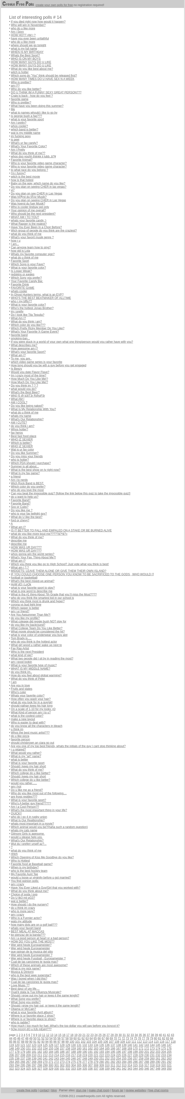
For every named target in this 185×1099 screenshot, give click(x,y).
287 (141, 1062)
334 (79, 1068)
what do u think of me (24, 257)
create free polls (27, 1090)
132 (84, 1045)
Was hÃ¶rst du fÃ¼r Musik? (28, 197)
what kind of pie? (22, 655)
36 (144, 1035)
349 (163, 1068)
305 (79, 1065)
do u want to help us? (24, 496)
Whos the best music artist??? (30, 732)
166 (113, 1048)
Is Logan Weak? (21, 271)
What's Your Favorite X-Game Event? (35, 331)
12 (47, 1035)
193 (101, 1052)
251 (101, 1058)
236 (17, 1058)
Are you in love (20, 685)
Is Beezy (16, 368)
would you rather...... (24, 783)
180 (28, 1052)
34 (136, 1035)
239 (34, 1058)
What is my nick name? (26, 968)
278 (90, 1062)
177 (11, 1052)
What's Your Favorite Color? (29, 146)
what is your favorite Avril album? (32, 1012)
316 (141, 1065)
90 (30, 1041)
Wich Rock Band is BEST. (27, 483)
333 (73, 1068)
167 (118, 1048)
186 (62, 1052)
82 (163, 1038)
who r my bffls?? (21, 301)
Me (13, 109)
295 (22, 1065)
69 (111, 1038)
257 (135, 1058)
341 (118, 1068)
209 (28, 1055)
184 (50, 1052)
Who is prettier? (21, 82)
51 (38, 1038)
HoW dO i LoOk (21, 584)
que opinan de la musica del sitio (32, 951)
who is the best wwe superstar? (31, 975)
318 (152, 1065)
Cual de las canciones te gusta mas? (34, 961)
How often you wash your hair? (31, 699)
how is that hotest (22, 180)
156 (56, 1048)
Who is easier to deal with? (28, 722)
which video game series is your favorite (36, 362)
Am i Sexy (17, 31)
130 (73, 1045)
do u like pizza (20, 736)
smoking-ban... (20, 338)
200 (141, 1052)
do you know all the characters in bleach (36, 726)
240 (39, 1058)
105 (100, 1041)
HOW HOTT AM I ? (23, 35)
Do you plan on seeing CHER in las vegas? (38, 186)
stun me (81, 1090)
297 (34, 1065)
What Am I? (18, 318)
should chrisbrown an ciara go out (32, 742)
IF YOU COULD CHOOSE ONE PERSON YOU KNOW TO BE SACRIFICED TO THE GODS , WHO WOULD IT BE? (85, 574)
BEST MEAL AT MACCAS (27, 931)
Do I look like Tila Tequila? (27, 315)
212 (45, 1055)
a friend (15, 476)
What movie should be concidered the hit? (38, 631)
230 (146, 1055)
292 (169, 1062)
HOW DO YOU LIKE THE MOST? (32, 941)
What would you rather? (26, 753)
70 (115, 1038)
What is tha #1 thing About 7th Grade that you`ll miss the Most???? (54, 594)
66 (99, 1038)
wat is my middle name (25, 133)
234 (169, 1055)
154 (45, 1048)
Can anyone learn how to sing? (31, 247)
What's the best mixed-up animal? (32, 581)
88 (22, 1041)
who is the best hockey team (29, 871)
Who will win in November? (28, 25)
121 (22, 1045)
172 (146, 1048)
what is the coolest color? (27, 716)
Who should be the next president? (33, 213)
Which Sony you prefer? (26, 277)
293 (11, 1065)
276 (79, 1062)
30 (120, 1035)
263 (169, 1058)
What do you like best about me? (32, 69)
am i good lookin (21, 662)
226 (124, 1055)
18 (71, 1035)
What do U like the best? (26, 517)
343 (129, 1068)
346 (146, 1068)
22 (88, 1035)
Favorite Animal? (21, 160)
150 (22, 1048)
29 (116, 1035)
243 (56, 1058)
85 (10, 1041)
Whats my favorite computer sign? (32, 254)
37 (148, 1035)
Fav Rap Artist (20, 648)
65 (95, 1038)
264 (11, 1062)
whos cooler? (19, 126)
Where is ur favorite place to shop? (33, 1019)
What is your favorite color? (28, 267)
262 (163, 1058)
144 (152, 1045)
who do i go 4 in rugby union (29, 817)
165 (107, 1048)
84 (171, 1038)
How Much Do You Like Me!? (29, 379)
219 (84, 1055)
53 (46, 1038)
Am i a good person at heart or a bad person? (40, 938)
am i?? (15, 85)
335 (84, 1068)
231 (152, 1055)
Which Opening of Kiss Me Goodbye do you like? (42, 857)
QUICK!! (16, 813)
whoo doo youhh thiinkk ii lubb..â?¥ (33, 156)
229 (141, 1055)
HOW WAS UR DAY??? (26, 547)
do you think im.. (21, 672)
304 (73, 1065)
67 (103, 1038)
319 (158, 1065)
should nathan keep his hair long (32, 705)
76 (139, 1038)
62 (83, 1038)
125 (45, 1045)
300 (50, 1065)
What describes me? (24, 345)
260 (152, 1058)
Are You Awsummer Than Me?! (31, 614)
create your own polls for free (54, 5)
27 (108, 1035)
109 (122, 1041)
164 (101, 1048)
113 (145, 1041)
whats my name (21, 416)
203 (158, 1052)
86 (14, 1041)
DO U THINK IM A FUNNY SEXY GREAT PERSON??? (46, 92)
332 (68, 1068)
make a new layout (23, 719)
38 (152, 1035)
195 (113, 1052)
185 (56, 1052)
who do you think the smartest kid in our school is (42, 598)
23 (91, 1035)
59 (71, 1038)
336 (90, 1068)
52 (42, 1038)
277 (84, 1062)
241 (45, 1058)
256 (129, 1058)
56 (58, 1038)
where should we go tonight (28, 45)
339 (107, 1068)
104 (94, 1041)
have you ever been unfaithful (30, 38)
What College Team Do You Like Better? (36, 628)
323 (17, 1068)
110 (128, 1041)
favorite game (19, 99)
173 (152, 1048)
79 (151, 1038)
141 (135, 1045)
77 (143, 1038)
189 (79, 1052)
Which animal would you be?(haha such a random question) (49, 827)
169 (129, 1048)
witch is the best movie (25, 176)
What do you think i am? (26, 321)
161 (84, 1048)
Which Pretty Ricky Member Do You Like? (37, 328)
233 (163, 1055)
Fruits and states (21, 689)
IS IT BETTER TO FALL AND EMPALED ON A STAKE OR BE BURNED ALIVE (61, 530)
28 (112, 1035)
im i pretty (17, 311)
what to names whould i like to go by (34, 112)
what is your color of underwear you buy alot (39, 635)
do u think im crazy (23, 908)
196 (118, 1052)
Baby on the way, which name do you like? (38, 183)
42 (168, 1035)
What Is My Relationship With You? (33, 409)
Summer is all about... (25, 466)
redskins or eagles (22, 274)
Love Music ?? (20, 985)
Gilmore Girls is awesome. (28, 833)
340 (113, 1068)
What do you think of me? (27, 537)
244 (62, 1058)
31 (124, 1035)
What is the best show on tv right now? (35, 470)
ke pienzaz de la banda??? (28, 935)
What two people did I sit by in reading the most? (42, 658)
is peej (15, 139)
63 (87, 1038)
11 (43, 1035)
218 (79, 1055)
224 (113, 1055)
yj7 (12, 190)
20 (79, 1035)
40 (160, 1035)
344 (135, 1068)
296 (28, 1065)
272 (56, 1062)
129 (68, 1045)
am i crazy (17, 884)
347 (152, 1068)
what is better (19, 759)
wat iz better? (19, 901)
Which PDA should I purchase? (31, 463)
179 (22, 1052)
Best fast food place (23, 436)
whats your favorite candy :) (28, 220)
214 (56, 1055)
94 (46, 1041)
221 (95, 1055)
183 (45, 1052)
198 (129, 1052)
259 (146, 1058)
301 (56, 1065)
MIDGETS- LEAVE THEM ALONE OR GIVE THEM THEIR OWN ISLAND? (58, 571)
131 (79, 1045)
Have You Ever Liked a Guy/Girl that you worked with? (45, 887)
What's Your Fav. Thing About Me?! (33, 557)
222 (101, 1055)
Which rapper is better (25, 608)
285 (129, 1062)
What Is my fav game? (25, 473)
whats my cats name (24, 830)
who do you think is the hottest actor (34, 641)
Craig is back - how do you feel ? (32, 95)
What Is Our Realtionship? (28, 820)
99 (67, 1041)
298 (39, 1065)
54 (51, 1038)
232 (158, 1055)
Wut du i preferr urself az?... (28, 844)
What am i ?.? (20, 567)
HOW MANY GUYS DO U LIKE (31, 62)
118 (173, 1041)
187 (68, 1052)
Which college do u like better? (30, 773)
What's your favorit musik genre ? (32, 237)
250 (95, 1058)
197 (124, 1052)
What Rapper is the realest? (29, 224)
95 (51, 1041)
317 (146, 1065)
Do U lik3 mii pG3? (23, 897)
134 (95, 1045)
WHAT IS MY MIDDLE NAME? (30, 668)
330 (56, 1068)
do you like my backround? (28, 625)
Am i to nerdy (19, 480)
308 (95, 1065)
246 (73, 1058)
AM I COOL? (19, 402)
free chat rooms (158, 1090)
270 (45, 1062)
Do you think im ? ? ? (24, 385)
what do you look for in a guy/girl (31, 702)
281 (107, 1062)
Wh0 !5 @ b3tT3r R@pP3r (28, 395)
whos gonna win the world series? (32, 554)
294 (17, 1065)
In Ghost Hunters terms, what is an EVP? (37, 294)
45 (14, 1038)
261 (158, 1058)
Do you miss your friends (27, 456)
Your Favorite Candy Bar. (27, 281)
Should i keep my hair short (28, 766)
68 (107, 1038)
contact (44, 1090)
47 (22, 1038)
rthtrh (14, 854)
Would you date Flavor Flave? (30, 372)
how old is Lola (20, 250)
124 (39, 1045)
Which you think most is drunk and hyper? (38, 601)
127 (56, 1045)
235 (11, 1058)
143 (146, 1045)
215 (62, 1055)
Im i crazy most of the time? (28, 375)
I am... (15, 244)
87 (18, 1041)
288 (146, 1062)
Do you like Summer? (25, 453)
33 (132, 1035)
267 (28, 1062)
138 (118, 1045)
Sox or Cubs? (19, 507)
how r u (15, 240)
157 (62, 1048)
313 (124, 1065)
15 (59, 1035)
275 (73, 1062)
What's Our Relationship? (27, 419)
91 (34, 1041)
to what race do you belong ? (29, 170)
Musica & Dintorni (22, 972)
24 (96, 1035)
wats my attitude (21, 921)
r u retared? (18, 749)
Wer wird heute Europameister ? (31, 955)
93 (42, 1041)
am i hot (16, 786)
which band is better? (24, 129)
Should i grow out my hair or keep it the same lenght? (45, 995)
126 (50, 1045)
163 (95, 1048)
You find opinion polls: (25, 881)
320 (163, 1065)
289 (152, 1062)
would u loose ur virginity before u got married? (41, 877)
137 (113, 1045)
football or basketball (24, 577)
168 (124, 1048)
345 (141, 1068)
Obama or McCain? (23, 1009)
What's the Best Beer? (25, 392)
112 (139, 1041)
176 (169, 1048)
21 (84, 1035)
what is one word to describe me (31, 591)
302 (62, 1065)
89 (26, 1041)
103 (88, 1041)
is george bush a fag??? (26, 116)
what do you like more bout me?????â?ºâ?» (39, 534)
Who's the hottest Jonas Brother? (32, 308)
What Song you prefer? (25, 999)
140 (129, 1045)
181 (34, 1052)
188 (73, 1052)
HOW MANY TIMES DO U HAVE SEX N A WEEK (42, 79)
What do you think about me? (29, 891)
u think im (17, 729)
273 (62, 1062)
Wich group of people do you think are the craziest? (44, 230)
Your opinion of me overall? (28, 210)
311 (113, 1065)
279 (95, 1062)
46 (18, 1038)
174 (158, 1048)
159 (73, 1048)
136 (107, 1045)
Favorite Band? (20, 500)
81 (159, 1038)
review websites (136, 1090)
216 (68, 1055)
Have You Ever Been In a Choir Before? (36, 227)
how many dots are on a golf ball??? (34, 924)
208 (22, 1055)
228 (135, 1055)
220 (90, 1055)
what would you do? (23, 389)
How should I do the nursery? (29, 904)
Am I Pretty (18, 149)
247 (79, 1058)
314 (129, 1065)
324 (22, 1068)
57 (63, 1038)
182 (39, 1052)
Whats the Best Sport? (25, 55)
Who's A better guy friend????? (31, 803)
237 (22, 1058)
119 (11, 1045)
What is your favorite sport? (28, 800)
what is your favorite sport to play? (33, 587)
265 (17, 1062)
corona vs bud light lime (26, 604)
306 (84, 1065)
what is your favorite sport (27, 119)
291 (163, 1062)
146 (163, 1045)
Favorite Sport (20, 261)
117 (167, 1041)
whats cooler (19, 291)
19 (75, 1035)
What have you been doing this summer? (37, 106)
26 (104, 1035)
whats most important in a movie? (32, 823)
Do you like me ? (21, 510)
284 (124, 1062)
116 (161, 1041)
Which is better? (21, 443)
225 (118, 1055)
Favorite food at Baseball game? (32, 864)
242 (50, 1058)
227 (129, 1055)
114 (150, 1041)
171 (141, 1048)
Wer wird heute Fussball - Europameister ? (38, 958)
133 (90, 1045)
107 (111, 1041)
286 (135, 1062)
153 (39, 1048)
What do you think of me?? (28, 153)
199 (135, 1052)
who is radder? (20, 1022)
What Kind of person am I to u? (31, 712)
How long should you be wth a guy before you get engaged (48, 365)
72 (123, 1038)
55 (54, 1038)
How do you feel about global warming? (36, 675)
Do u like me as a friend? (27, 790)
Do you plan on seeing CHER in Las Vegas (38, 200)
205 (169, 1052)
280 (101, 1062)
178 (17, 1052)
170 (135, 1048)
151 (28, 1048)
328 (45, 1068)
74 (131, 1038)
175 (163, 1048)
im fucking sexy (21, 136)
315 (135, 1065)
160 (79, 1048)
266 (22, 1062)
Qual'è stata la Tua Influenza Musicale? (36, 992)
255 (124, 1058)
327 (39, 1068)
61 (79, 1038)
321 (169, 1065)
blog (54, 1090)
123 (34, 1045)
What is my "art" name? (26, 756)
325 (28, 1068)
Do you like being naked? (27, 405)
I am (13, 682)
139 (124, 1045)
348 (158, 1068)
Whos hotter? (19, 429)
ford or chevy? (20, 520)
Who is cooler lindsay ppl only (30, 207)
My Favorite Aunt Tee (24, 874)
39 (156, 1035)
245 (68, 1058)
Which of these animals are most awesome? (39, 965)
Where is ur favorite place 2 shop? (33, 1015)
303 (68, 1065)
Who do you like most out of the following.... (38, 793)
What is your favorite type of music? (34, 665)
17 (67, 1035)
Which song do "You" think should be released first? (44, 75)
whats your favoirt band (26, 928)
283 (118, 1062)
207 (17, 1055)
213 (50, 1055)
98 (63, 1041)
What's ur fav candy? (24, 143)
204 (163, 1052)
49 (30, 1038)
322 (11, 1068)
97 (58, 1041)
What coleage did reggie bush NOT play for (38, 621)
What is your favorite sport (27, 763)
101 (77, 1041)
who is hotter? (20, 459)
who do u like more (23, 28)
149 (17, 1048)
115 (156, 1041)
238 (28, 1058)
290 (158, 1062)
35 (140, 1035)
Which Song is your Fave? (28, 264)
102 (83, 1041)
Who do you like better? (26, 89)
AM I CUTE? (19, 422)
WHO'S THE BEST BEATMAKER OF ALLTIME (41, 298)
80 (155, 1038)
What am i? (18, 560)
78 (147, 1038)
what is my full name (24, 48)
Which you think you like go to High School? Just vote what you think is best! (60, 564)
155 (50, 1048)
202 (152, 1052)
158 (68, 1048)
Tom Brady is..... (21, 638)
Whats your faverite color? (27, 695)
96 (54, 1041)
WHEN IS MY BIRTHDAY (27, 52)
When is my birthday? (25, 867)
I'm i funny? (18, 173)
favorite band (19, 335)
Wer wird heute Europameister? (31, 945)
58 (67, 1038)
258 (141, 1058)
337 (95, 1068)
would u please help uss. (26, 837)
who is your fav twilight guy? (29, 513)
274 (68, 1062)
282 (113, 1062)
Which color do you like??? (28, 325)
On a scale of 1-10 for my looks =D (33, 709)
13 (51, 1035)
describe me (18, 540)
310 (107, 1065)
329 (50, 1068)
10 (39, 1035)
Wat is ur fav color (22, 449)
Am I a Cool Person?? (25, 806)
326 (34, 1068)
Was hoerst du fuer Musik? (28, 203)
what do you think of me (26, 234)
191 (90, 1052)
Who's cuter (18, 692)
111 (133, 1041)
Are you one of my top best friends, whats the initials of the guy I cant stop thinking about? (68, 746)
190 (84, 1052)
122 (28, 1045)
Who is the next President (27, 651)
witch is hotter (19, 72)
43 (172, 1035)
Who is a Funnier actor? (26, 918)
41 (164, 1035)
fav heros (17, 432)
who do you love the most (27, 490)
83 (167, 1038)
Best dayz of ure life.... (25, 988)
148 (11, 1048)
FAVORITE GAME (22, 288)
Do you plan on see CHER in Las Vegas (36, 193)
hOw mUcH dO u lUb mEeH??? (31, 1029)
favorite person (20, 739)
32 (128, 1035)
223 (107, 1055)
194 (107, 1052)
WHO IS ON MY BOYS (25, 58)
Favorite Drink (20, 284)
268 (34, 1062)
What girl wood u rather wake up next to (36, 645)
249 (90, 1058)
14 (55, 1035)
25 (100, 1035)
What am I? (18, 355)
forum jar (117, 1090)
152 (34, 1048)
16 (63, 1035)
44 (10, 1038)
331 (62, 1068)
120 (17, 1045)
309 (101, 1065)
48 (26, 1038)
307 (90, 1065)
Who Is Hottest (20, 860)
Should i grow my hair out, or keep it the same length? (45, 1005)
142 (141, 1045)
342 (124, 1068)
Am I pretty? (18, 122)
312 (118, 1065)
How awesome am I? (24, 348)
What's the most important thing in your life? (39, 810)
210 (34, 1055)
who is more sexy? (23, 911)
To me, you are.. (21, 358)
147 (169, 1045)
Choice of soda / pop (24, 894)
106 (105, 1041)
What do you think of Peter (28, 678)
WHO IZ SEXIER (22, 439)
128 (62, 1045)
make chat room (99, 1090)
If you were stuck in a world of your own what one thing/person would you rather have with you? (72, 341)
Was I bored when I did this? (29, 978)
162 (90, 1048)
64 (91, 1038)
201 (146, 1052)
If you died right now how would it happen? (38, 21)
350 (169, 1068)
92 (38, 1041)
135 (101, 1045)
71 (119, 1038)
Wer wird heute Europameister (30, 948)
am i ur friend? (20, 611)
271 (50, 1062)
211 (39, 1055)
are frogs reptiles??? (24, 796)
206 (11, 1055)
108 (116, 1041)
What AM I (17, 399)
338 (101, 1068)
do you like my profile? (25, 618)
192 (95, 1052)
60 (75, 1038)
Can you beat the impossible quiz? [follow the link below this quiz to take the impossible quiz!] (70, 493)
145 (158, 1045)
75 (135, 1038)
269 (39, 1062)
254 (118, 1058)
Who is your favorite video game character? (38, 163)
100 (71, 1041)
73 (127, 1038)
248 (84, 1058)
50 (34, 1038)
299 (45, 1065)
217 (73, 1055)
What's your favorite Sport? (28, 352)
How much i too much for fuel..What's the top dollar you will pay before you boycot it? (65, 1026)
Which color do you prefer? (28, 486)
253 (113, 1058)
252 (107, 1058)
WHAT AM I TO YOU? (25, 217)
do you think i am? (22, 426)
